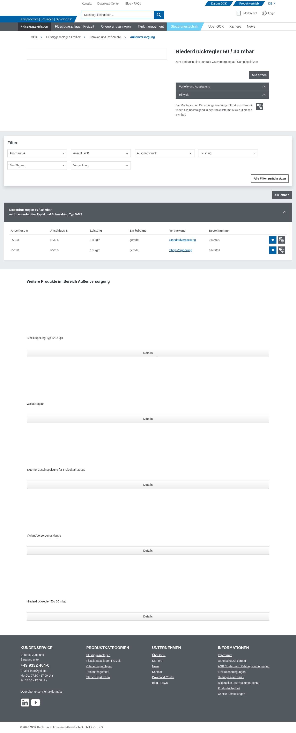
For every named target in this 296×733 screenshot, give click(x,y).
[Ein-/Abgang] (37, 165)
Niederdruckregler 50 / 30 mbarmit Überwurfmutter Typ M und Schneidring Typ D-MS (45, 212)
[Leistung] (228, 153)
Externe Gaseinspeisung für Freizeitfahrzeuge (56, 469)
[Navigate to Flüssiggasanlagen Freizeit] (74, 26)
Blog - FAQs (160, 682)
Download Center (163, 677)
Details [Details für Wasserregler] (148, 418)
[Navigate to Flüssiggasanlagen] (33, 26)
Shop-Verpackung (180, 250)
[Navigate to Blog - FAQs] (133, 3)
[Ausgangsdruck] (164, 153)
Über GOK (158, 655)
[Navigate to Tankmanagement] (150, 26)
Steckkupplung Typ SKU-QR (45, 338)
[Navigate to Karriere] (235, 26)
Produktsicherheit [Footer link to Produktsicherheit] (229, 688)
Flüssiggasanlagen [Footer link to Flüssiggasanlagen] (98, 655)
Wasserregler (35, 403)
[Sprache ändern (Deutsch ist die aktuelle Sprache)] (271, 3)
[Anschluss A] (37, 153)
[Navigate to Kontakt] (86, 3)
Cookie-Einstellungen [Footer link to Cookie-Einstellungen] (231, 694)
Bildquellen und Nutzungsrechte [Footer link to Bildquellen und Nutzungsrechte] (238, 682)
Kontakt (157, 671)
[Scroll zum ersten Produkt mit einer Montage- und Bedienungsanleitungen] (259, 106)
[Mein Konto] (268, 13)
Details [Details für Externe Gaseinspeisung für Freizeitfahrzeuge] (148, 484)
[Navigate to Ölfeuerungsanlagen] (115, 26)
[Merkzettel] (246, 13)
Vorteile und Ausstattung (194, 86)
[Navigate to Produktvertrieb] (249, 3)
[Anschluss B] (101, 153)
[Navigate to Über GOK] (214, 26)
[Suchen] (159, 15)
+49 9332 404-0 (35, 665)
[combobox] (118, 15)
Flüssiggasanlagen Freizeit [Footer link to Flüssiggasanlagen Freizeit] (103, 660)
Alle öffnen (259, 75)
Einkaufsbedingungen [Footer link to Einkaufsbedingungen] (232, 671)
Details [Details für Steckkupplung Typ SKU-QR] (148, 353)
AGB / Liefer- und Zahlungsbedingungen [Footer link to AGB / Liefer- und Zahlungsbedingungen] (243, 666)
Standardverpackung (182, 240)
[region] (97, 54)
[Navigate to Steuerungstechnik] (185, 26)
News (155, 666)
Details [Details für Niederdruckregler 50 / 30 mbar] (148, 616)
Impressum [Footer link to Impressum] (225, 655)
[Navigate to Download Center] (108, 3)
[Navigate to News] (251, 26)
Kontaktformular (52, 691)
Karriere (157, 660)
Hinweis (184, 94)
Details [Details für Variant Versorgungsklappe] (148, 550)
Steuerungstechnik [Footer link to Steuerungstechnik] (98, 677)
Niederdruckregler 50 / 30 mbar (47, 601)
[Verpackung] (101, 165)
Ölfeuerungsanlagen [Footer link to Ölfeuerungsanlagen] (99, 666)
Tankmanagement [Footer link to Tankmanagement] (97, 671)
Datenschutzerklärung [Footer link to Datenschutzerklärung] (232, 660)
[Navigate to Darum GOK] (219, 3)
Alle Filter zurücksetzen (270, 178)
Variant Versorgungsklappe (44, 535)
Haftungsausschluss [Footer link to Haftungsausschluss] (231, 677)
